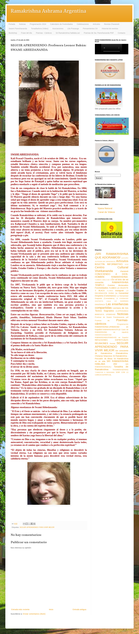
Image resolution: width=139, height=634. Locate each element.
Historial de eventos (110, 28)
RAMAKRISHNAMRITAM (103, 335)
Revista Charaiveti (111, 24)
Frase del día (26, 33)
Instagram (119, 291)
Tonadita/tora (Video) (39, 28)
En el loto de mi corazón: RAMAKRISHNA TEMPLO (111, 282)
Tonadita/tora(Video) (120, 370)
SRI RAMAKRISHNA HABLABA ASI (111, 362)
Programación (122, 324)
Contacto (121, 33)
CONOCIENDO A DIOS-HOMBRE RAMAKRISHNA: (111, 275)
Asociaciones (57, 28)
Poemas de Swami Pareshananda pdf (111, 317)
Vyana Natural (105, 208)
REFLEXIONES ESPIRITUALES (111, 340)
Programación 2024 (38, 24)
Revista (112, 343)
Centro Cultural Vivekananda (111, 269)
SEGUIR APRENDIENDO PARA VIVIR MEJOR (37, 527)
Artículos (96, 24)
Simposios (107, 356)
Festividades (101, 288)
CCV (126, 264)
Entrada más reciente (20, 609)
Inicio (51, 609)
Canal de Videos (106, 212)
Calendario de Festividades (61, 24)
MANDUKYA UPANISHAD (105, 314)
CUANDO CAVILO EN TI (103, 280)
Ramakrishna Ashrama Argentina (48, 11)
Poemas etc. (102, 321)
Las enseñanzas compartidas (111, 305)
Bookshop (13, 33)
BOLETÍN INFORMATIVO (109, 264)
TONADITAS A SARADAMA (104, 372)
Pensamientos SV (90, 28)
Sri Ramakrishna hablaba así (68, 33)
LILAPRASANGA (122, 311)
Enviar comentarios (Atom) (34, 614)
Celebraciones (83, 24)
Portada (12, 24)
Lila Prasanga (73, 28)
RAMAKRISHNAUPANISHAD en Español (111, 337)
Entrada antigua (79, 609)
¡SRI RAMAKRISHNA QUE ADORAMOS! (111, 255)
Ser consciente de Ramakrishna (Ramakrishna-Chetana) (111, 353)
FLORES (110, 291)
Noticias (22, 24)
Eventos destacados (118, 285)
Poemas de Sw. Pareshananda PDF (99, 33)
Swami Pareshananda (18, 28)
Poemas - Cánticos (44, 33)
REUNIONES (101, 343)
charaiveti (124, 271)
